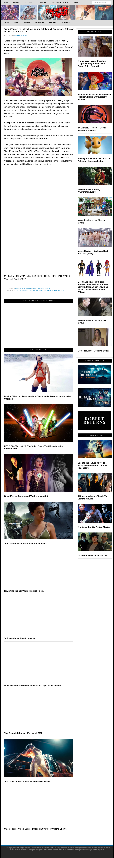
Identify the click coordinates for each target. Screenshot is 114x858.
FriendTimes (48, 290)
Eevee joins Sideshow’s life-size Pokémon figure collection (94, 159)
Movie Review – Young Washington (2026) (89, 190)
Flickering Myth (57, 12)
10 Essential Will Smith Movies (19, 638)
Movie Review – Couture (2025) (93, 351)
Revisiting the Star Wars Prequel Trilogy (24, 591)
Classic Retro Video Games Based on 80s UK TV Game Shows (35, 829)
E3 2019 (18, 290)
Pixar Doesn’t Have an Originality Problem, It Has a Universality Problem (94, 97)
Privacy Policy (73, 850)
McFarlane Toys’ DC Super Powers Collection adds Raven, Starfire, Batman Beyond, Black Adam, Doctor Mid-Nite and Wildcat (93, 287)
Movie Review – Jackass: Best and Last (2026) (93, 252)
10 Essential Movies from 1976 (93, 555)
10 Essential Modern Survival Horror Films (25, 543)
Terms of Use (62, 850)
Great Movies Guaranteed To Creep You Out (26, 496)
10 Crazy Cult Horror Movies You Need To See (27, 781)
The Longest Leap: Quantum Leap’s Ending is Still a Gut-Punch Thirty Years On (92, 63)
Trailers (36, 288)
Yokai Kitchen (58, 290)
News (30, 288)
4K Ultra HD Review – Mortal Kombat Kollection (92, 129)
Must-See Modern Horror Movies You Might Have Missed (32, 685)
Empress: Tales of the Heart (32, 290)
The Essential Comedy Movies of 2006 (23, 733)
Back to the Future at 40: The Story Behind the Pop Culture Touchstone (92, 465)
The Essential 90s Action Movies (94, 527)
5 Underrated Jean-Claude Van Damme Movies (93, 497)
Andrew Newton (21, 288)
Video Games (45, 288)
